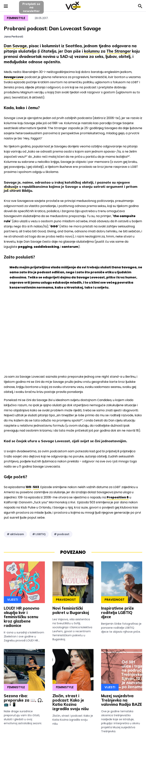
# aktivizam (15, 534)
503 (36, 487)
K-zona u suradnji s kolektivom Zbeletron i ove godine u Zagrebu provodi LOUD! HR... (24, 636)
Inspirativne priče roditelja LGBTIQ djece (117, 612)
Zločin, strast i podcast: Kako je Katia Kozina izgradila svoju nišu (70, 702)
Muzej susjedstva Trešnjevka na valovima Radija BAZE (121, 700)
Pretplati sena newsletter (31, 7)
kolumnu (92, 51)
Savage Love (14, 77)
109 (28, 487)
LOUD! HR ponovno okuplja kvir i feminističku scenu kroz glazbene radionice (21, 617)
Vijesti (12, 600)
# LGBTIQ (39, 534)
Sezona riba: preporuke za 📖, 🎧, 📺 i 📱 (23, 700)
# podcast (61, 534)
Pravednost (66, 600)
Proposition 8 (118, 497)
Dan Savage (15, 45)
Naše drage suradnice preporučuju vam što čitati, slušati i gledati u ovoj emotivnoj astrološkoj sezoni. (23, 717)
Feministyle (16, 18)
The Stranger (118, 51)
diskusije (11, 186)
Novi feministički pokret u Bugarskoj (70, 610)
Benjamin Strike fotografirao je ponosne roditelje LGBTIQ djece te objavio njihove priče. (121, 628)
